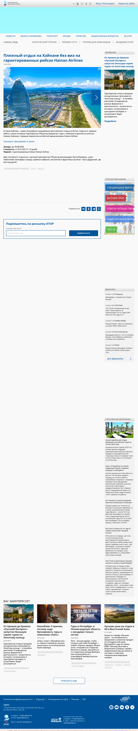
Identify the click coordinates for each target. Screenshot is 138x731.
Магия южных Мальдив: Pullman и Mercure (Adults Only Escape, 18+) (119, 348)
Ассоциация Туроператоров (14, 3)
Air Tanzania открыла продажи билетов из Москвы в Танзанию (119, 500)
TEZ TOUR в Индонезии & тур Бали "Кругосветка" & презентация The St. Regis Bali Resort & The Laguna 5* (118, 309)
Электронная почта (13, 228)
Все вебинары (114, 357)
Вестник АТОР (112, 196)
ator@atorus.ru (23, 716)
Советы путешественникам (118, 207)
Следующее (96, 97)
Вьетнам (108, 666)
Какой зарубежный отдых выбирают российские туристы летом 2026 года (118, 440)
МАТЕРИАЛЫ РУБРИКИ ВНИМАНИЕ (16, 168)
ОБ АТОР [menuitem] (128, 36)
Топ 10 (109, 228)
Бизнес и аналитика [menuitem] (31, 36)
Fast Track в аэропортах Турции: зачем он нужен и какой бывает (119, 560)
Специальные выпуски (116, 186)
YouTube (79, 3)
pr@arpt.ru (27, 720)
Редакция (36, 697)
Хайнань (41, 168)
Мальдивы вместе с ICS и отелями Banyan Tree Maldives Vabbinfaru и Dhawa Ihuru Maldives (119, 335)
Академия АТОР (126, 42)
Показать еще (69, 679)
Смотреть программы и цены (17, 141)
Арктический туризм (59, 42)
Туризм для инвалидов (103, 42)
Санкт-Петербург (77, 664)
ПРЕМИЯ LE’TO (80, 42)
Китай (33, 168)
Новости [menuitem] (10, 36)
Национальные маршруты (117, 217)
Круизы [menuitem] (67, 36)
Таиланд (119, 663)
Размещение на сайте (53, 697)
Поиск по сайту (127, 3)
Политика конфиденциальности (16, 697)
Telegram (92, 4)
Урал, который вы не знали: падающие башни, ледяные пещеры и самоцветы (117, 466)
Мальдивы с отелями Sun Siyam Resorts (118, 296)
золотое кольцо (9, 669)
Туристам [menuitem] (81, 36)
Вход (99, 3)
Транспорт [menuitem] (52, 36)
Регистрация (110, 3)
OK (88, 4)
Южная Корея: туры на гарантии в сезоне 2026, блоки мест (119, 323)
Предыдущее (8, 97)
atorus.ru (117, 729)
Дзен (75, 4)
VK (83, 4)
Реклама (68, 697)
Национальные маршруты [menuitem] (105, 36)
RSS (76, 697)
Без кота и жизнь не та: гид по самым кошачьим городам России (118, 529)
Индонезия (109, 663)
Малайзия (41, 653)
